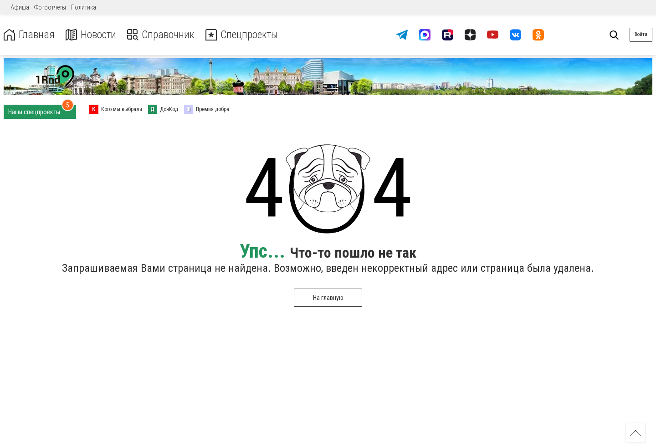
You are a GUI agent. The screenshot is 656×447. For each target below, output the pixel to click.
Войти (641, 34)
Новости (90, 35)
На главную (328, 297)
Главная (29, 35)
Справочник (161, 35)
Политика (83, 7)
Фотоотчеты (50, 7)
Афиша (19, 7)
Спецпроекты (243, 35)
